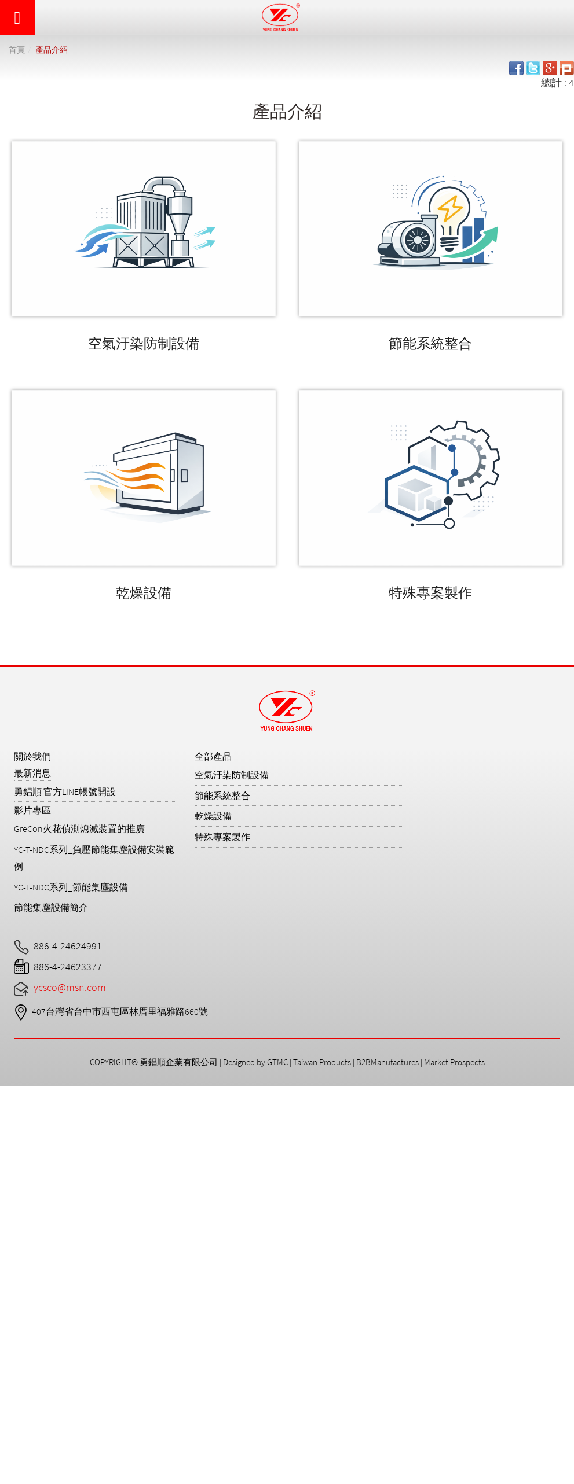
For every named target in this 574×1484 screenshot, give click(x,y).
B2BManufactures (387, 1061)
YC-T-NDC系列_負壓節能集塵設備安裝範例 (94, 858)
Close (11, 1093)
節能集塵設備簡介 (51, 907)
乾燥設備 (143, 593)
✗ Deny (16, 1137)
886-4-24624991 (68, 945)
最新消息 (32, 773)
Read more (28, 1242)
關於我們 (32, 756)
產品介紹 (51, 50)
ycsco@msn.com (70, 987)
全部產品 (213, 756)
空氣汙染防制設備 (143, 343)
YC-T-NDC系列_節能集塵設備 (71, 887)
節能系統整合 (430, 343)
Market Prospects (454, 1061)
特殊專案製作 (430, 593)
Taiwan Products (322, 1061)
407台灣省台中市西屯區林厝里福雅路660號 (120, 1011)
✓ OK (349, 1476)
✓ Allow (15, 1122)
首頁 (17, 50)
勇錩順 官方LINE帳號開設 (65, 791)
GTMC (277, 1061)
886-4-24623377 (68, 966)
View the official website (109, 1242)
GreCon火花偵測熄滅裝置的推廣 (79, 828)
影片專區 (32, 810)
